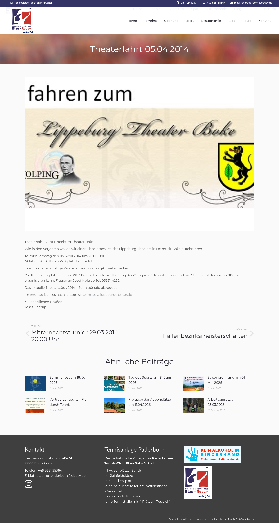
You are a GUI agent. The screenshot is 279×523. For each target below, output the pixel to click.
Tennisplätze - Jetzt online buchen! (31, 2)
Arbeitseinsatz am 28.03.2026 (222, 402)
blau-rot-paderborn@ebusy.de (253, 2)
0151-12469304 (189, 2)
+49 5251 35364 (216, 2)
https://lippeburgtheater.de (110, 295)
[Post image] (35, 383)
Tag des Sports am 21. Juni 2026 (149, 379)
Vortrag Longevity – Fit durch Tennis (68, 402)
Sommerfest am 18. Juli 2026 (68, 379)
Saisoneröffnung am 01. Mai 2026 (227, 379)
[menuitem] (132, 20)
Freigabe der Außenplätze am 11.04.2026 (149, 402)
